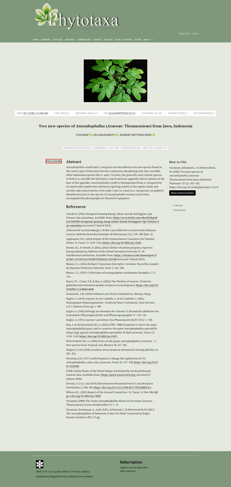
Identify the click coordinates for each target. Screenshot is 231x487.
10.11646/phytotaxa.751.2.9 (122, 113)
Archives (70, 39)
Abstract (179, 205)
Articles (58, 39)
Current (46, 39)
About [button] (147, 39)
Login (195, 33)
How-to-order (123, 39)
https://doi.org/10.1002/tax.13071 (98, 336)
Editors (108, 39)
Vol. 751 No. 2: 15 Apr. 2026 (35, 113)
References (180, 210)
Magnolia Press (58, 476)
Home (36, 39)
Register (184, 33)
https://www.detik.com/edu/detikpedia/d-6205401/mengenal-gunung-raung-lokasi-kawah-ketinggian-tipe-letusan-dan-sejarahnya (112, 221)
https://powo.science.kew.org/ (118, 374)
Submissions (84, 39)
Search (98, 39)
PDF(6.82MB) (53, 161)
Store (137, 39)
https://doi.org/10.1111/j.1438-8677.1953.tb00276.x (122, 387)
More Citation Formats (182, 192)
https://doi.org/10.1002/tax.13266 (122, 242)
